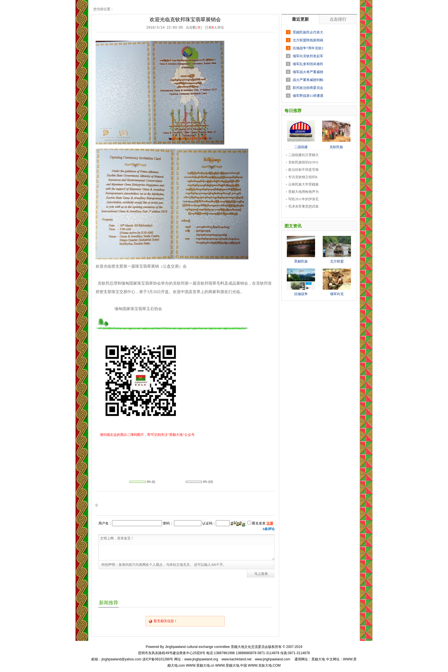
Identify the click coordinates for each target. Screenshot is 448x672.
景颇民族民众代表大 (308, 32)
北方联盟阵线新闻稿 (308, 40)
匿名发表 (256, 523)
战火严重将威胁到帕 (308, 80)
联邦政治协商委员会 (308, 88)
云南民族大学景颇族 (303, 184)
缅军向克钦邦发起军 (308, 56)
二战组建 (301, 145)
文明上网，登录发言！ (186, 547)
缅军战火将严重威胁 (308, 72)
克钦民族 (336, 145)
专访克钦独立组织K (303, 177)
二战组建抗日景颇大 (303, 155)
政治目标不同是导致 (303, 170)
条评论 (269, 529)
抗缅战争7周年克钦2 (308, 48)
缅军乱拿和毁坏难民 (308, 64)
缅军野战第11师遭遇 (308, 96)
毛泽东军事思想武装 (303, 206)
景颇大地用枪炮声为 (303, 192)
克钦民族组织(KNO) (303, 162)
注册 (269, 523)
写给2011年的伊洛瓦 (303, 199)
